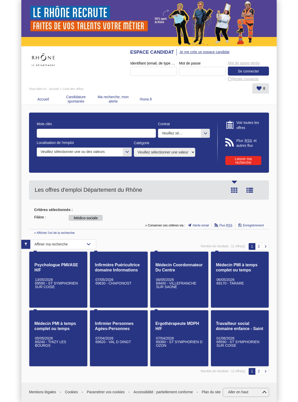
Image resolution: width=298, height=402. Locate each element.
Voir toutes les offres (247, 125)
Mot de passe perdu (244, 63)
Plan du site (211, 392)
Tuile (234, 190)
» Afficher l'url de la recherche (54, 233)
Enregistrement (253, 225)
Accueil (54, 89)
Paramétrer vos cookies (106, 392)
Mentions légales (42, 392)
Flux (225, 225)
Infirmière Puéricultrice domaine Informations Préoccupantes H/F (117, 270)
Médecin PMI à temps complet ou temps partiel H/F (237, 270)
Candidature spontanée (76, 99)
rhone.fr (146, 99)
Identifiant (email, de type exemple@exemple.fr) (153, 63)
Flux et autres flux (246, 143)
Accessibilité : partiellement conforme (163, 392)
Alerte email (201, 225)
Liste (250, 190)
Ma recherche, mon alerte (113, 99)
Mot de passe (190, 63)
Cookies (71, 392)
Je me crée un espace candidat (204, 52)
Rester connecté (245, 79)
